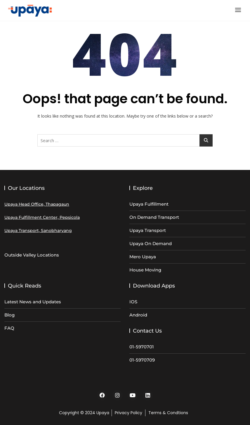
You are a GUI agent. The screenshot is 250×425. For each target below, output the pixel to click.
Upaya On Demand (150, 243)
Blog (9, 315)
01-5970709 (142, 360)
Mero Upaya (142, 256)
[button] (239, 9)
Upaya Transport (147, 230)
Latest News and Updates (32, 301)
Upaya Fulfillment (149, 204)
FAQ (9, 328)
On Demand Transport (154, 217)
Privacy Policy (128, 413)
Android (138, 315)
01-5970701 (141, 347)
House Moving (145, 270)
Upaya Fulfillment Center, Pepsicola (42, 217)
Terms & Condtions (168, 413)
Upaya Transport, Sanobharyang (38, 230)
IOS (133, 301)
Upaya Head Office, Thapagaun (36, 204)
